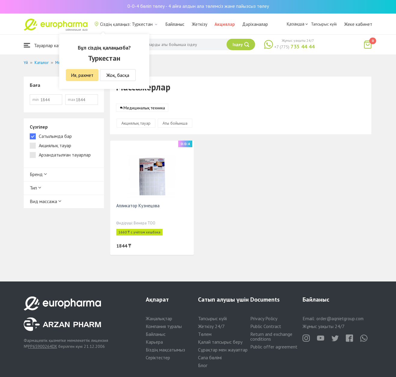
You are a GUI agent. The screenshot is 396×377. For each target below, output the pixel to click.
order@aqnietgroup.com (340, 318)
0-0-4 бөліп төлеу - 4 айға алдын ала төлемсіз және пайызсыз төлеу (198, 6)
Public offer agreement (273, 347)
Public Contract (265, 326)
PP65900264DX (42, 346)
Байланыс (175, 24)
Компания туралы (164, 326)
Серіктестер (158, 357)
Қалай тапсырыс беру (220, 342)
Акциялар (225, 24)
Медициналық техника (144, 108)
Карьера (154, 342)
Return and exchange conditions (271, 336)
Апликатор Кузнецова (138, 205)
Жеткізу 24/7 (211, 326)
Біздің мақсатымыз (165, 350)
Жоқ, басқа (117, 75)
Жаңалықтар (159, 318)
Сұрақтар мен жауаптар (223, 350)
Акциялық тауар (136, 123)
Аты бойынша (175, 123)
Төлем (205, 334)
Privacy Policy (263, 318)
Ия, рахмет (82, 75)
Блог (202, 365)
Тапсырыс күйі (324, 24)
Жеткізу (199, 24)
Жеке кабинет (358, 24)
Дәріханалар (255, 24)
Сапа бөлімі (210, 357)
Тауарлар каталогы (48, 45)
